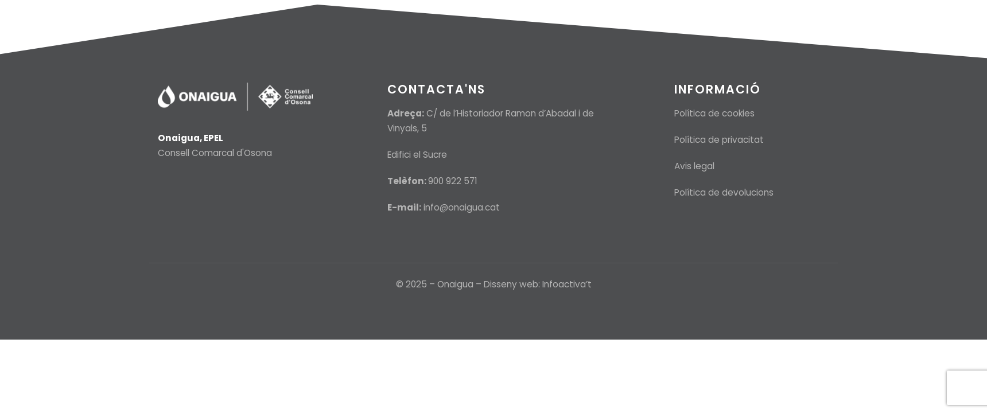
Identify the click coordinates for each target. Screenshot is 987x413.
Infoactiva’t (567, 284)
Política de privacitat (719, 140)
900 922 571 (452, 181)
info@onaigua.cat (461, 207)
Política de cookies (714, 113)
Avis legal (694, 166)
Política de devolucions (724, 192)
